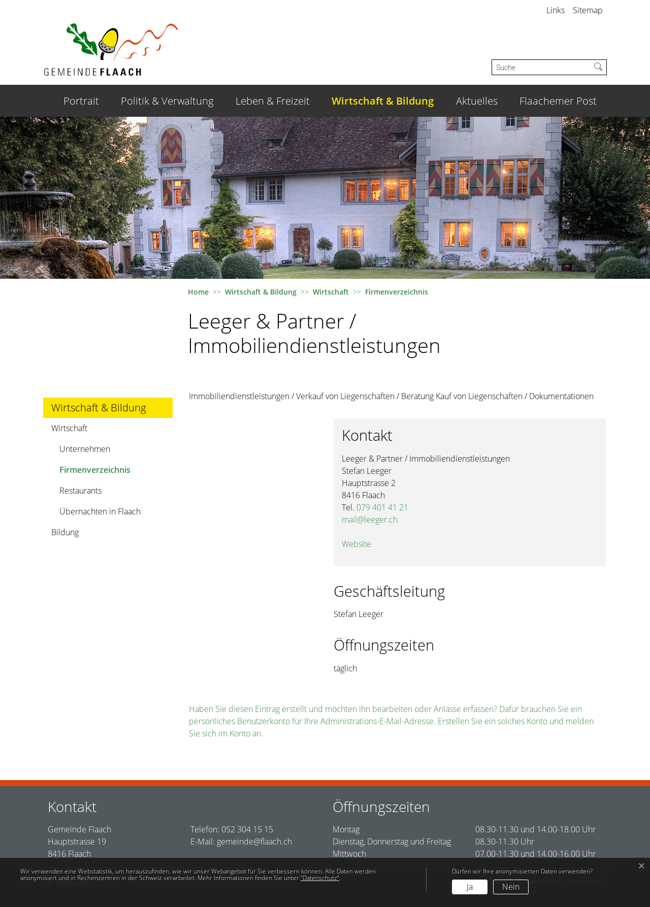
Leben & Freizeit (273, 101)
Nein (510, 886)
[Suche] (541, 67)
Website (361, 543)
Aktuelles (477, 101)
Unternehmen (84, 449)
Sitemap (588, 10)
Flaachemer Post (558, 101)
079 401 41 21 (382, 507)
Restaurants (80, 490)
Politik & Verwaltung (167, 101)
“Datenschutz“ (320, 877)
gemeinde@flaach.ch (254, 841)
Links (555, 10)
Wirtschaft (69, 428)
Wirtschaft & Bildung (383, 101)
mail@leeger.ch (370, 519)
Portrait (81, 101)
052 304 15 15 (247, 829)
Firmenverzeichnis (95, 472)
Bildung (65, 532)
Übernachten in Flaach (100, 511)
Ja (470, 886)
